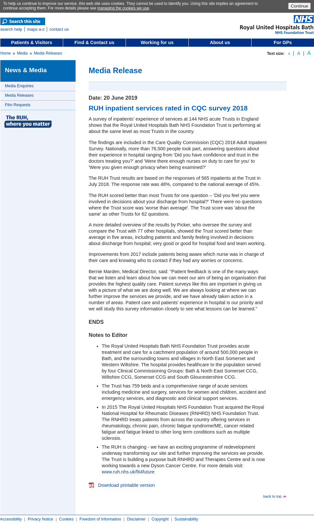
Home (5, 53)
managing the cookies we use (123, 8)
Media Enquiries (19, 86)
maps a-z (35, 29)
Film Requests (17, 105)
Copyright (159, 519)
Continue (299, 6)
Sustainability (186, 519)
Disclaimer (136, 519)
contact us (59, 29)
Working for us (157, 42)
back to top (272, 496)
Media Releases (48, 53)
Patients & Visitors (31, 42)
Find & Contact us (94, 42)
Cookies (66, 519)
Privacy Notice (40, 519)
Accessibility (11, 519)
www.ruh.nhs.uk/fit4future (128, 471)
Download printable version (126, 485)
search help (11, 29)
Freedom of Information (100, 519)
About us (220, 42)
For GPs (283, 42)
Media (22, 53)
